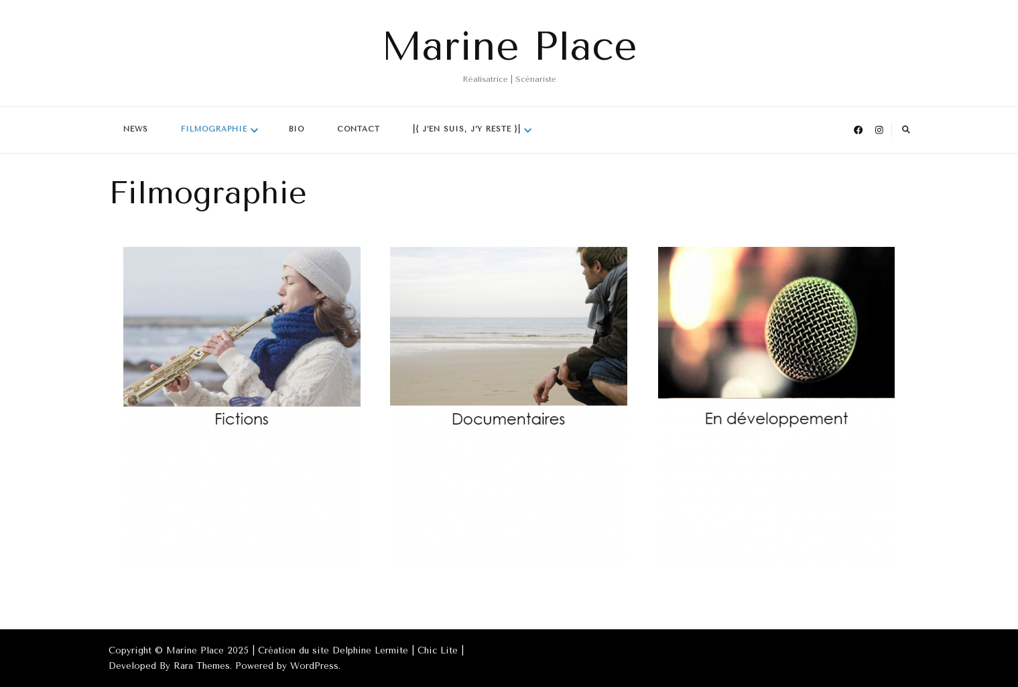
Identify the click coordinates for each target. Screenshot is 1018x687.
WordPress (314, 666)
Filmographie (214, 129)
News (135, 129)
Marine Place (509, 46)
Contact (358, 129)
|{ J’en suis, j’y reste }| (467, 129)
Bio (296, 129)
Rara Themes (202, 666)
